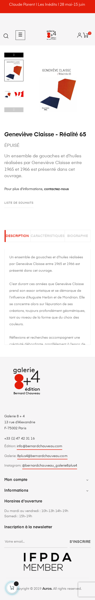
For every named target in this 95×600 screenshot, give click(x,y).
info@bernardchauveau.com (39, 446)
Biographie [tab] (77, 236)
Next (13, 55)
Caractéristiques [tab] (48, 236)
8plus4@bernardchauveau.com (42, 456)
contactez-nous (56, 189)
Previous (13, 109)
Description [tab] (17, 236)
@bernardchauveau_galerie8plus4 (49, 465)
